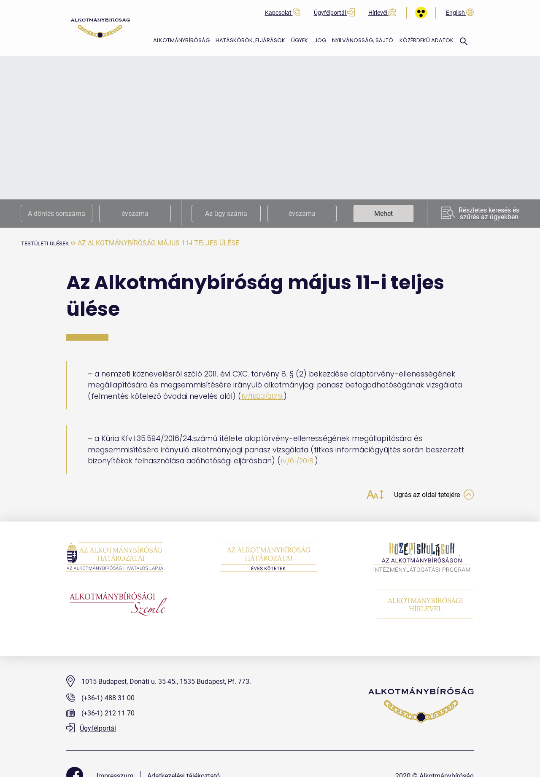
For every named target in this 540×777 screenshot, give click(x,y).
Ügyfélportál (334, 12)
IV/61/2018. (299, 461)
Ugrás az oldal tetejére (429, 495)
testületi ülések (51, 243)
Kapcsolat (282, 12)
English (460, 12)
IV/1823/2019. (263, 396)
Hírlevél (382, 12)
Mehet (383, 214)
